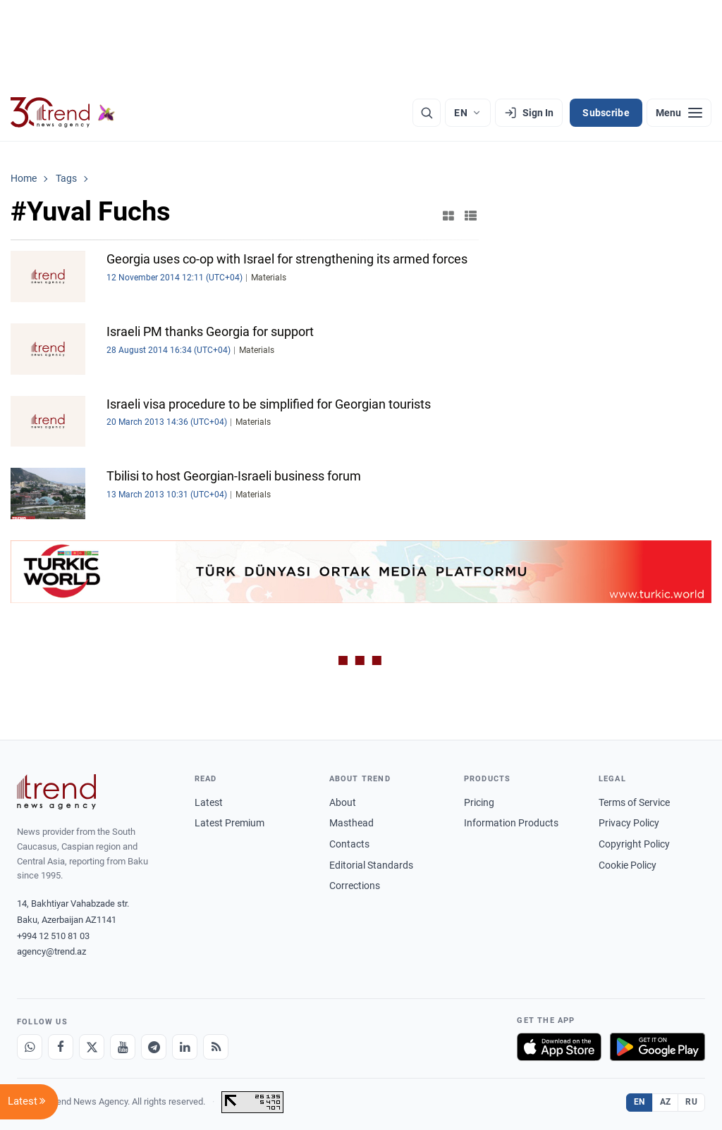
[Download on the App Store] (559, 1047)
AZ (665, 1102)
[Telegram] (153, 1047)
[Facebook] (60, 1047)
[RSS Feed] (215, 1047)
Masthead (351, 822)
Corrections (354, 885)
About (342, 802)
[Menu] (679, 113)
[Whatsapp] (29, 1047)
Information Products (511, 822)
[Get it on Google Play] (657, 1047)
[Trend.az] (63, 112)
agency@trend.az (51, 951)
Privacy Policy (629, 822)
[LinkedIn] (184, 1047)
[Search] (426, 113)
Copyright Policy (634, 844)
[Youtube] (122, 1047)
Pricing (479, 802)
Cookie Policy (627, 865)
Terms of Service (634, 802)
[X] (91, 1047)
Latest (209, 802)
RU (691, 1102)
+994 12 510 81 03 (53, 936)
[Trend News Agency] (56, 791)
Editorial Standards (371, 865)
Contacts (349, 844)
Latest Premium (229, 822)
